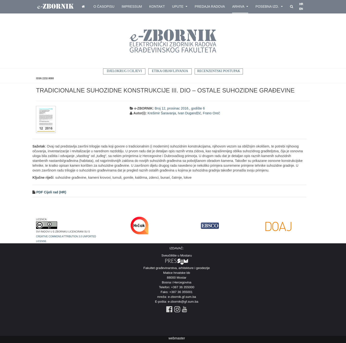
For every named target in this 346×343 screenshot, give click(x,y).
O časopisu (103, 6)
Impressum (132, 6)
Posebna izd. (269, 6)
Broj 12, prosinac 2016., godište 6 (180, 108)
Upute (179, 6)
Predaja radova (210, 6)
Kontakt (157, 6)
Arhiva (240, 6)
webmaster (176, 338)
